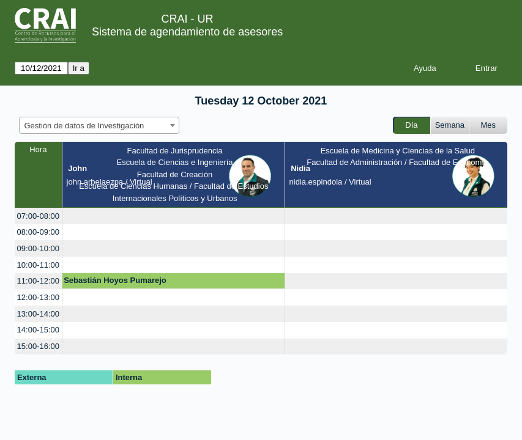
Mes (488, 125)
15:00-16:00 (38, 346)
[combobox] (99, 125)
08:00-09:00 (38, 232)
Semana (449, 125)
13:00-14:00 (38, 313)
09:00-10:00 (38, 248)
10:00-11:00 (38, 265)
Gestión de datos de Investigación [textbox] (84, 125)
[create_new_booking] (173, 216)
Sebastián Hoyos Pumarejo (115, 280)
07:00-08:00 (38, 216)
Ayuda (425, 68)
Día (411, 125)
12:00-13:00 (38, 297)
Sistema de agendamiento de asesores (187, 32)
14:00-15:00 (38, 329)
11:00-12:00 (38, 280)
